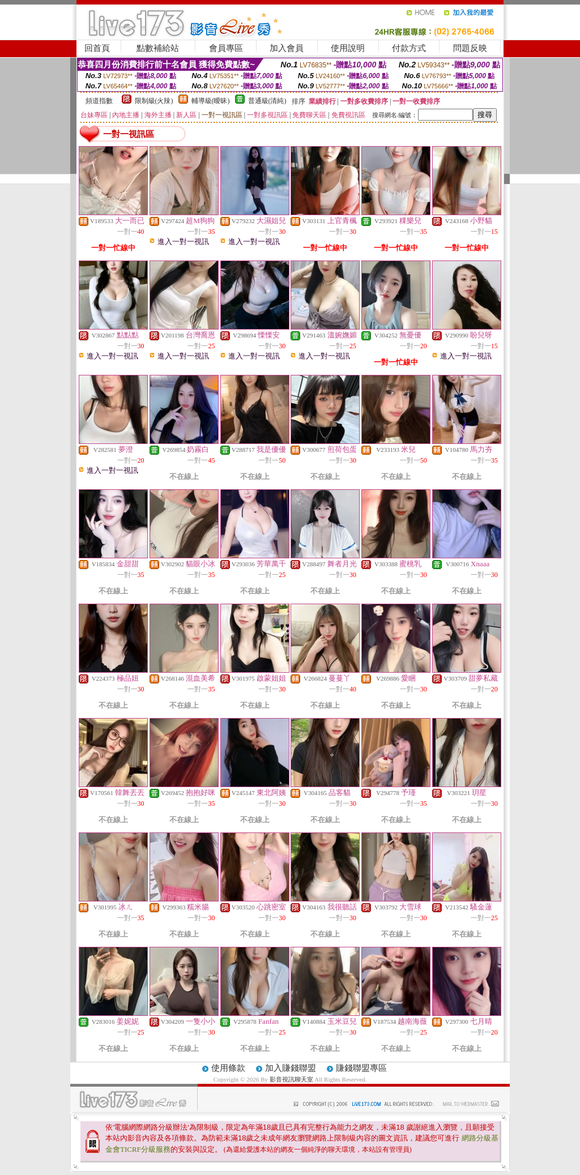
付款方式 (409, 48)
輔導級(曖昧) (210, 101)
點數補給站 (158, 48)
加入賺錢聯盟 (290, 1068)
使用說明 (348, 48)
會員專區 (226, 48)
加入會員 (287, 48)
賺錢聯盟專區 (361, 1068)
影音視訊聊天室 (291, 1079)
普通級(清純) (267, 101)
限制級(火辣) (154, 101)
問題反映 (470, 48)
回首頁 (97, 48)
